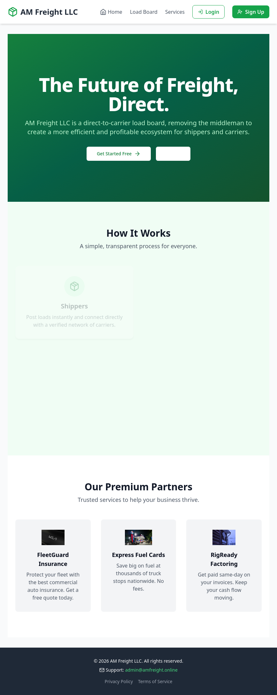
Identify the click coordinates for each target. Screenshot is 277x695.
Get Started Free (119, 154)
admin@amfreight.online (151, 670)
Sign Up (250, 11)
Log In (173, 154)
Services (175, 11)
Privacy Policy (119, 681)
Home (111, 11)
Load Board (144, 11)
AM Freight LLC (43, 12)
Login (208, 11)
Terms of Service (155, 681)
